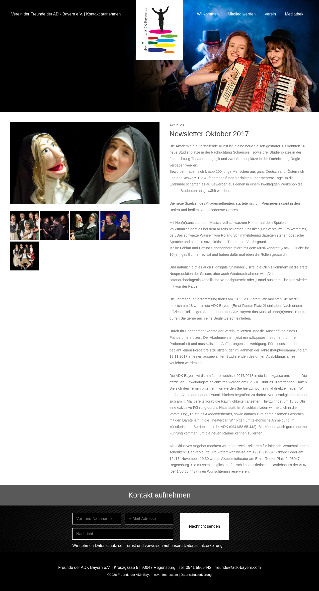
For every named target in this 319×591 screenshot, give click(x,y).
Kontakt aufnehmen (103, 14)
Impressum (170, 575)
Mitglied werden (242, 14)
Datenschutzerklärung (203, 545)
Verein (270, 14)
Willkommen (208, 14)
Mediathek (294, 14)
